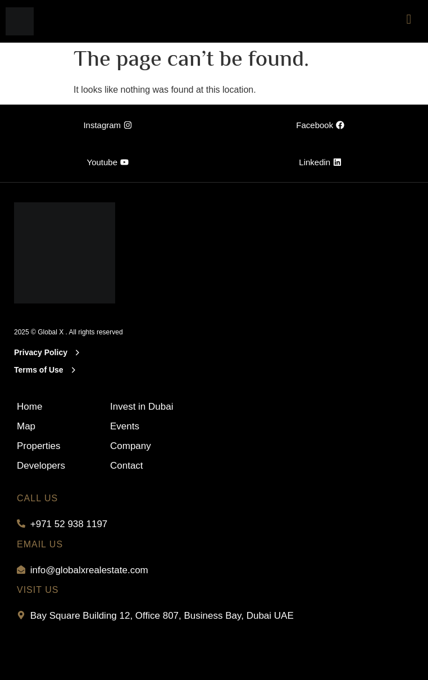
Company (130, 446)
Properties (38, 446)
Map (26, 426)
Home (29, 406)
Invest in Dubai (141, 406)
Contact (126, 465)
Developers (41, 465)
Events (124, 426)
